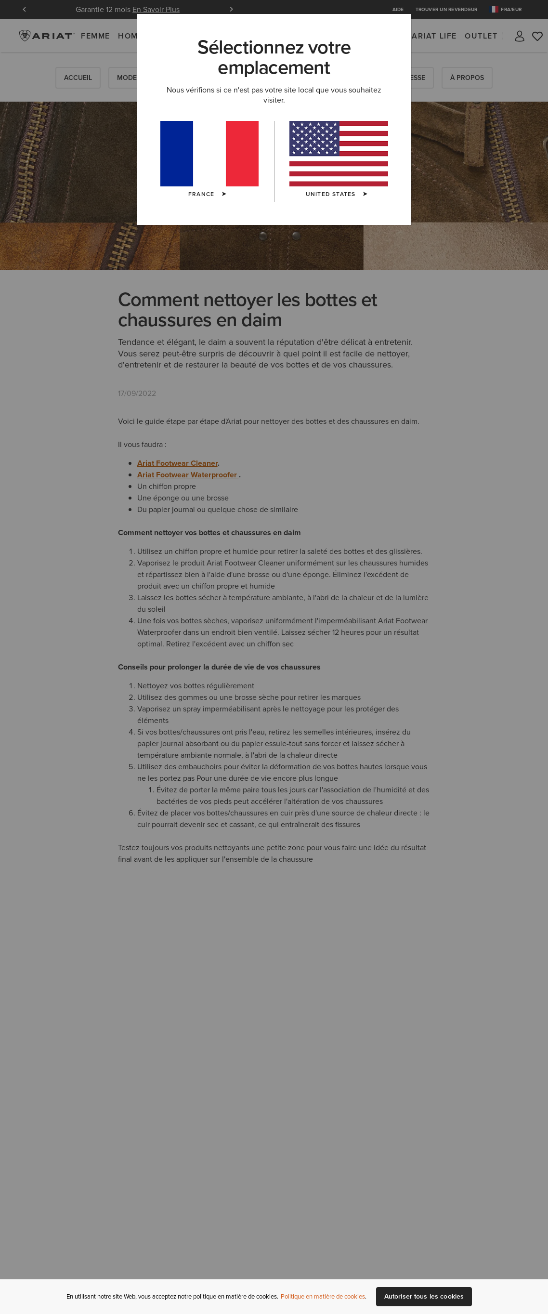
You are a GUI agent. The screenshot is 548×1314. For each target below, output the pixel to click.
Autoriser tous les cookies (424, 1296)
